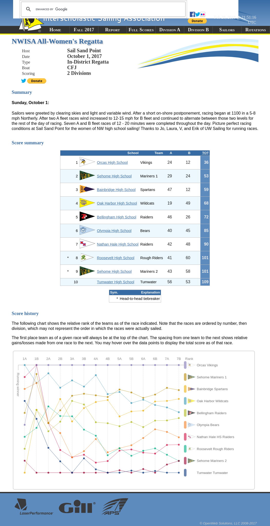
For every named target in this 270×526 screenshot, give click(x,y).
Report (112, 29)
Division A (169, 29)
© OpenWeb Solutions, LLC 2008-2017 (228, 523)
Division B (198, 29)
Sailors (227, 29)
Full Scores (141, 29)
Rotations (255, 29)
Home (55, 29)
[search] (102, 9)
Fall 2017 (84, 29)
